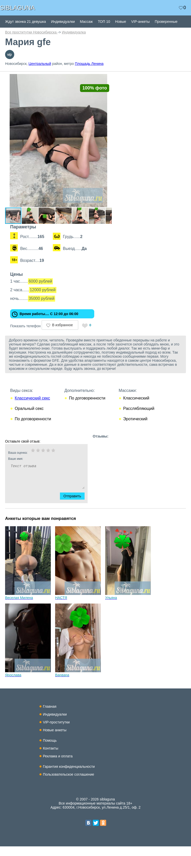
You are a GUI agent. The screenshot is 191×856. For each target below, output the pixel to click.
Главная (49, 716)
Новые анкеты (55, 740)
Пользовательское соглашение (68, 784)
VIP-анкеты (140, 22)
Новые (120, 22)
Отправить (75, 506)
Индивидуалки (63, 22)
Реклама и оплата (58, 766)
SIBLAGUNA (17, 7)
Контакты (50, 758)
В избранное (62, 335)
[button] (115, 79)
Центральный (39, 64)
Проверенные (166, 22)
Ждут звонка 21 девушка (25, 22)
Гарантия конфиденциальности (69, 776)
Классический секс (32, 408)
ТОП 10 (104, 22)
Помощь (50, 750)
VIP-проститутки (56, 732)
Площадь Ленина (89, 64)
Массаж (86, 22)
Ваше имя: (39, 468)
